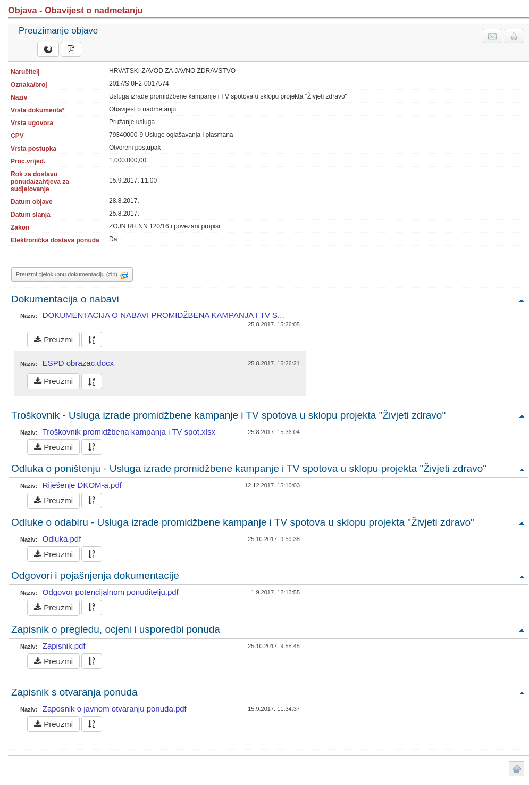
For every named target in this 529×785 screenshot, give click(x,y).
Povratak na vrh (521, 300)
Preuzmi (53, 339)
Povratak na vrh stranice (516, 768)
